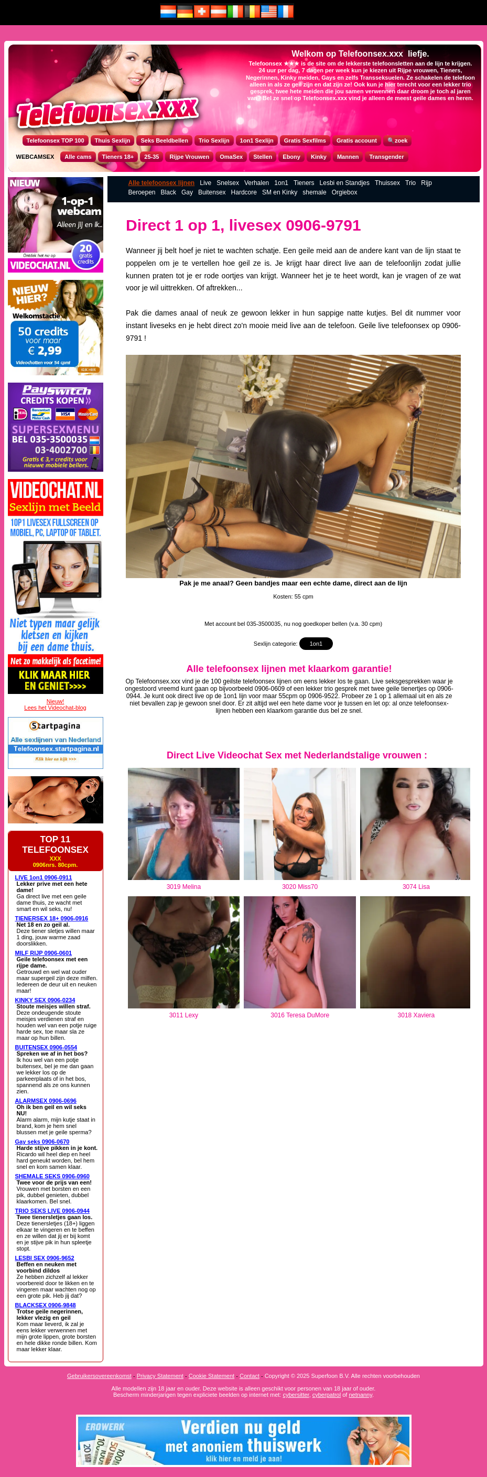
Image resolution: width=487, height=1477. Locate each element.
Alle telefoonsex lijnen (161, 183)
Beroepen (142, 192)
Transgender (386, 157)
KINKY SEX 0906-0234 (45, 1000)
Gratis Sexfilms (305, 140)
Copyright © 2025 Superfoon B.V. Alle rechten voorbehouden (342, 1376)
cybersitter (296, 1395)
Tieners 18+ (118, 157)
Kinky (319, 157)
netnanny (360, 1395)
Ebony (291, 157)
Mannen (348, 157)
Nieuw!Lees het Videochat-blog (55, 704)
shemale (314, 192)
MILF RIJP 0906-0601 (43, 953)
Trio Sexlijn (214, 140)
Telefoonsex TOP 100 (55, 140)
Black (168, 192)
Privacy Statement (160, 1376)
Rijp (426, 183)
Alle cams (77, 157)
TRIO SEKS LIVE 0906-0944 (52, 1211)
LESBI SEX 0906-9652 (44, 1258)
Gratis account (357, 140)
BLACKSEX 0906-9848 (45, 1305)
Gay (187, 192)
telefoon (341, 325)
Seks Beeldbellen (164, 140)
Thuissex (387, 183)
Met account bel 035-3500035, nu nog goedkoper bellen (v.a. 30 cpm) (293, 624)
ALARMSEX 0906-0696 (46, 1101)
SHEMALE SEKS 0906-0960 (52, 1176)
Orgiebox (345, 192)
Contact (249, 1376)
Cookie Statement (211, 1376)
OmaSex (231, 157)
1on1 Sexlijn (257, 140)
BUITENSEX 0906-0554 (46, 1047)
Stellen (262, 157)
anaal (189, 313)
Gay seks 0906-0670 (42, 1141)
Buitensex (212, 192)
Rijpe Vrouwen (189, 157)
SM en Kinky (279, 192)
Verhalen (256, 183)
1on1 (281, 183)
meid (324, 250)
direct (332, 263)
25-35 (151, 157)
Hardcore (244, 192)
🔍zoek (397, 140)
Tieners (304, 183)
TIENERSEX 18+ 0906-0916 (52, 918)
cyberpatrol (326, 1395)
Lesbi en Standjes (345, 183)
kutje (374, 313)
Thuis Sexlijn (113, 140)
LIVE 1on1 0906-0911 (43, 877)
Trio (410, 183)
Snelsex (228, 183)
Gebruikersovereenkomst (99, 1376)
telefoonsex (410, 325)
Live (205, 183)
